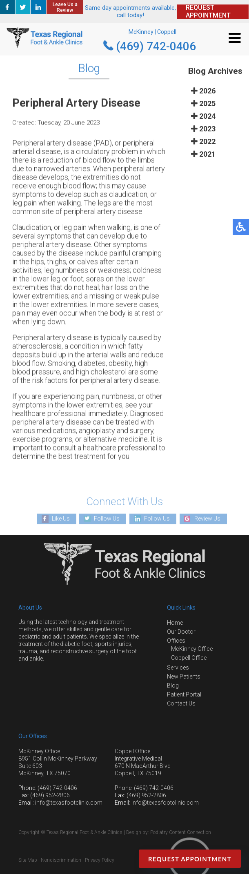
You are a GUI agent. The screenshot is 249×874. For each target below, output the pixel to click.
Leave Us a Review (65, 7)
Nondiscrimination (61, 860)
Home (175, 622)
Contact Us (181, 703)
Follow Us (107, 518)
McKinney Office (192, 649)
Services (178, 667)
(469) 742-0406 (156, 46)
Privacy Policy (99, 860)
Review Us (207, 518)
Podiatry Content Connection (180, 832)
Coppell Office (189, 657)
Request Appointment (189, 859)
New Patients (183, 676)
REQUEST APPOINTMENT (208, 11)
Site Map (27, 860)
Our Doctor (181, 631)
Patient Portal (184, 694)
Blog (173, 685)
